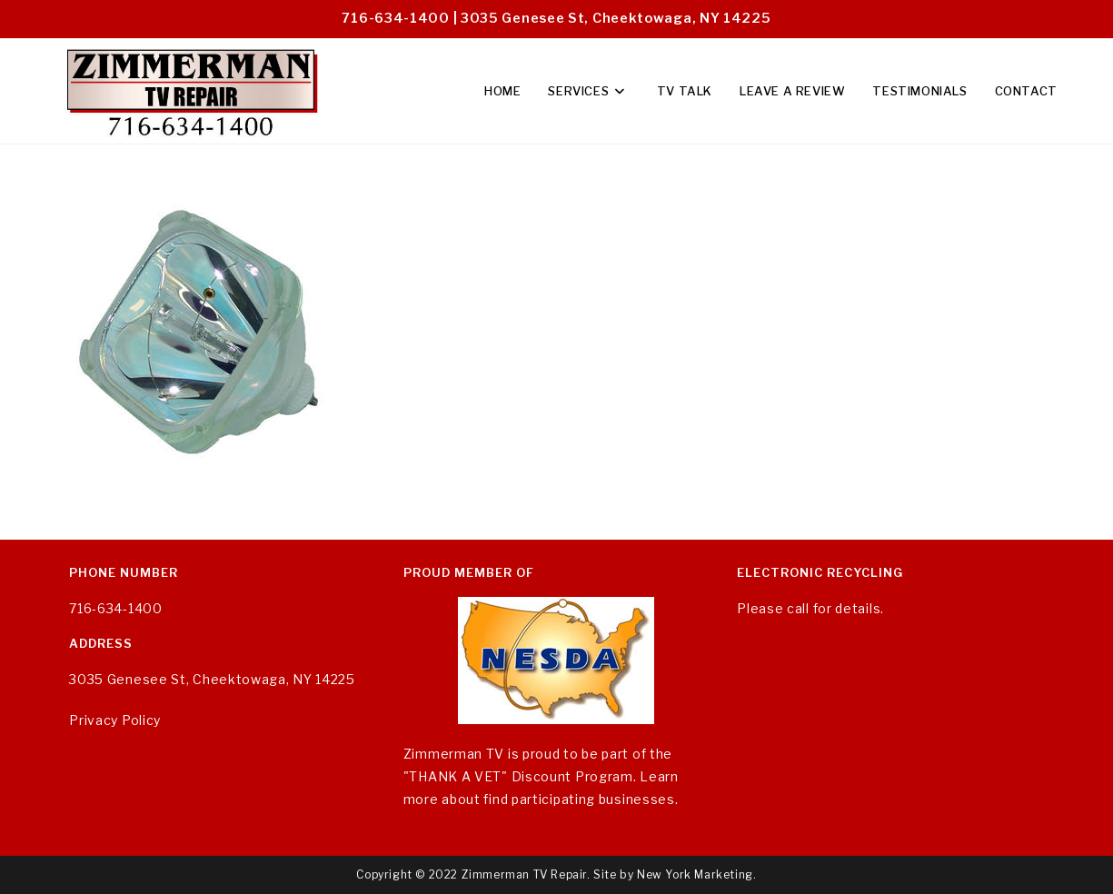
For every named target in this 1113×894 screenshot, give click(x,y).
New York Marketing (695, 874)
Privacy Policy (115, 720)
